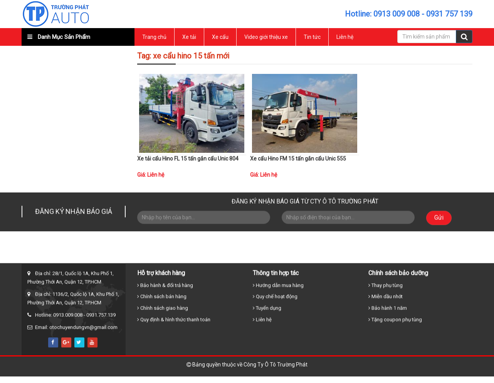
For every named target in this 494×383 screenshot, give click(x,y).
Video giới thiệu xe (266, 37)
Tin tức (312, 37)
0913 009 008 (396, 13)
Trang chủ (154, 37)
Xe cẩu (220, 37)
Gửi (439, 216)
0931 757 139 (449, 13)
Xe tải (189, 37)
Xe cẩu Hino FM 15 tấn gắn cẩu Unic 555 (298, 159)
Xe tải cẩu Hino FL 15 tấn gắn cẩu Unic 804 (188, 159)
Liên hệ (344, 37)
